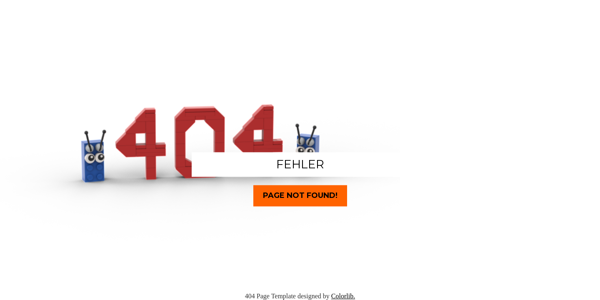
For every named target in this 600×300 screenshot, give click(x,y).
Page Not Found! (300, 195)
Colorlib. (343, 296)
